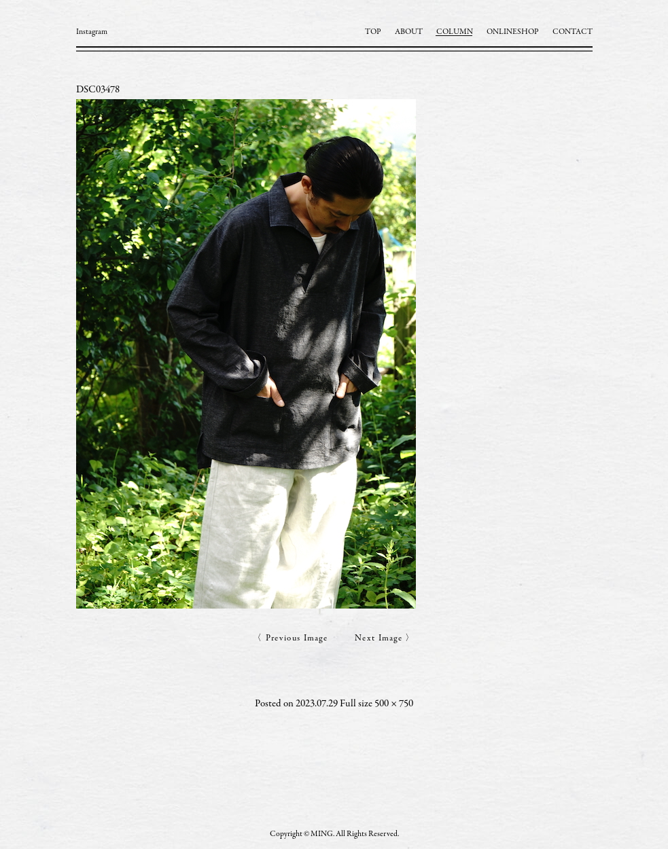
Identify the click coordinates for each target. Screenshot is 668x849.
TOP (373, 32)
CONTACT (572, 32)
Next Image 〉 (385, 638)
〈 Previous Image (290, 638)
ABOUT (409, 32)
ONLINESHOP (513, 32)
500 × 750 (393, 704)
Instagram (91, 32)
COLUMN (454, 32)
